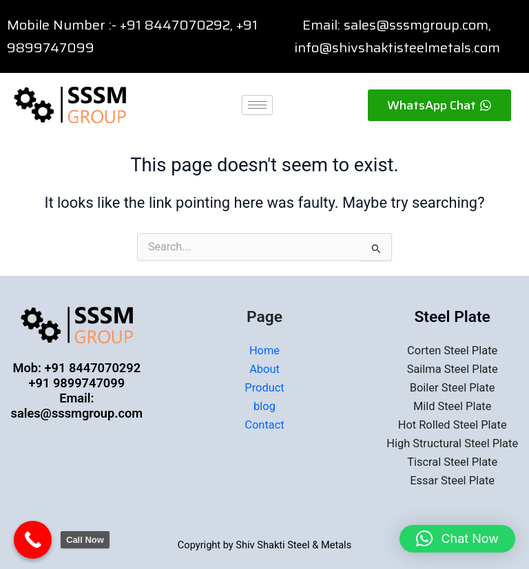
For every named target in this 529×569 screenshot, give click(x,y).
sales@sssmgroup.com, (417, 25)
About (264, 369)
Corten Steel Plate (452, 350)
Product (264, 387)
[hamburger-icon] (257, 105)
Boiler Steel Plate (452, 387)
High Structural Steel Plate (452, 443)
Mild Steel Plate (452, 406)
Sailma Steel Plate (452, 369)
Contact (264, 424)
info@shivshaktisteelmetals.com (397, 47)
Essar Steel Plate (452, 480)
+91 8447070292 (175, 25)
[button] (457, 538)
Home (264, 350)
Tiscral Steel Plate (452, 462)
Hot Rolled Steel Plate (452, 424)
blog (264, 406)
